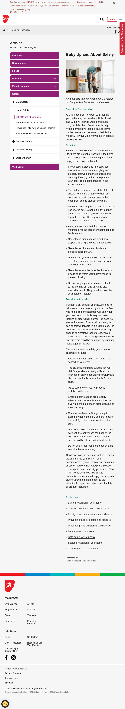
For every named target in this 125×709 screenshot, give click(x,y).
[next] (16, 12)
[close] (114, 3)
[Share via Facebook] (116, 31)
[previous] (11, 12)
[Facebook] (7, 657)
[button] (22, 48)
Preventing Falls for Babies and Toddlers (35, 128)
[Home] (4, 30)
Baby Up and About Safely (28, 117)
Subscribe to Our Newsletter (122, 38)
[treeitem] (34, 55)
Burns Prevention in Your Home (31, 122)
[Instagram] (13, 657)
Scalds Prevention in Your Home (31, 133)
